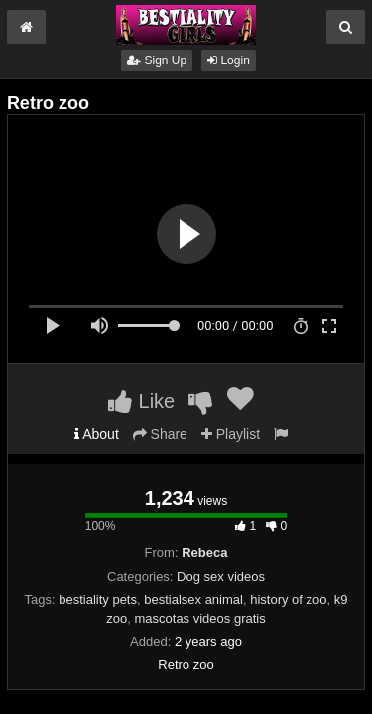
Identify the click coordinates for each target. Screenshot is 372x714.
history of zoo (288, 599)
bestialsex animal (193, 599)
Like (141, 401)
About (96, 434)
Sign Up (156, 60)
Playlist (230, 434)
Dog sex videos (221, 576)
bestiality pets (98, 599)
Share (160, 434)
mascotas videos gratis (199, 618)
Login (228, 60)
